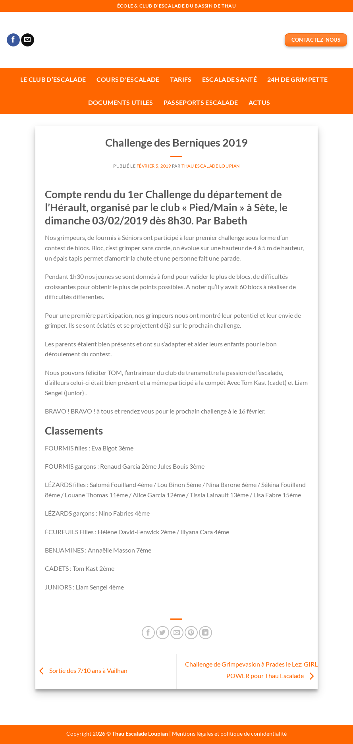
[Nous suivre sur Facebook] (13, 40)
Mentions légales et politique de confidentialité (229, 733)
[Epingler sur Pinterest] (191, 632)
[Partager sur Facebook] (148, 632)
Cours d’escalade (128, 79)
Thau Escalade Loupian (210, 165)
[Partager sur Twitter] (162, 632)
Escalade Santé (229, 79)
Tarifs (181, 79)
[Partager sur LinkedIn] (205, 632)
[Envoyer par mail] (176, 632)
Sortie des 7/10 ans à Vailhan (81, 670)
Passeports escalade (201, 102)
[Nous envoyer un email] (27, 40)
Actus (259, 102)
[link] (176, 606)
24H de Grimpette (297, 79)
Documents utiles (120, 102)
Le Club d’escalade (53, 79)
